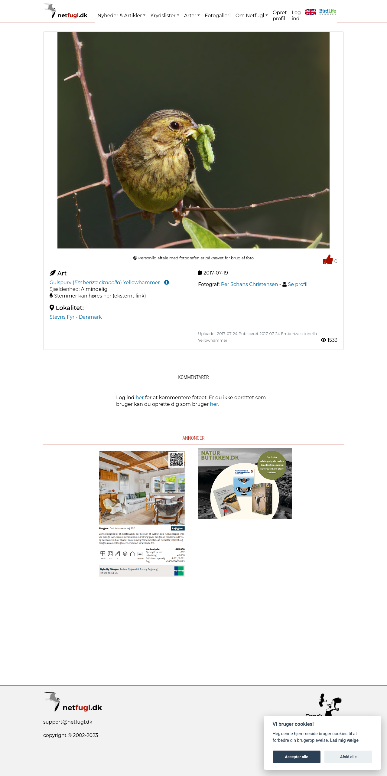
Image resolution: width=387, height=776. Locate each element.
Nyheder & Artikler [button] (119, 15)
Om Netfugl (250, 15)
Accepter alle (296, 757)
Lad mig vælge (344, 740)
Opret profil (280, 15)
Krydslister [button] (162, 15)
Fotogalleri (217, 15)
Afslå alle (348, 757)
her (107, 296)
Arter (190, 15)
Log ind (296, 15)
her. (214, 404)
